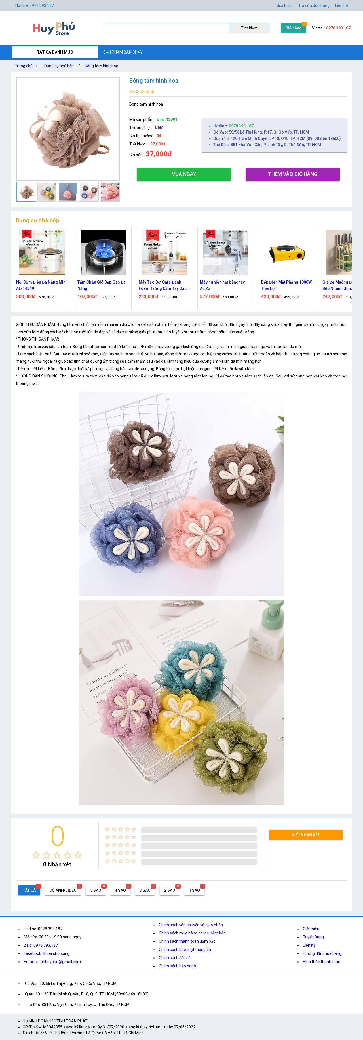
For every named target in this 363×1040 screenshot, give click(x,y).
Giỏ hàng (293, 28)
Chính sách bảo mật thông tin (185, 949)
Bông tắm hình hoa (101, 66)
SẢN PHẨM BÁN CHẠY (123, 52)
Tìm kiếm (249, 28)
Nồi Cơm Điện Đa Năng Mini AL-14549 (41, 285)
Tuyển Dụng (313, 937)
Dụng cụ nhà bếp (59, 66)
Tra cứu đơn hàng (314, 5)
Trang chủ (27, 65)
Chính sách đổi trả (175, 957)
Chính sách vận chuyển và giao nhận (191, 925)
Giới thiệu (285, 5)
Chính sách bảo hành (177, 966)
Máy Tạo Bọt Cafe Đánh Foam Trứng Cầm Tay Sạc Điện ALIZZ (163, 286)
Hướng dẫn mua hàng (322, 953)
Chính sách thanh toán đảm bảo (187, 941)
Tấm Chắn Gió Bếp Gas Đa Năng (101, 285)
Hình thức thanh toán (321, 961)
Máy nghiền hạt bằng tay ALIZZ (222, 285)
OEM (159, 127)
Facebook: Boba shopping (46, 953)
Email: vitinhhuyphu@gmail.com (52, 961)
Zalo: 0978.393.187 (41, 945)
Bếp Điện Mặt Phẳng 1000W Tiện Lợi (286, 285)
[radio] (36, 855)
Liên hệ (341, 5)
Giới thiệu (311, 929)
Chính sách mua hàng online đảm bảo (192, 933)
